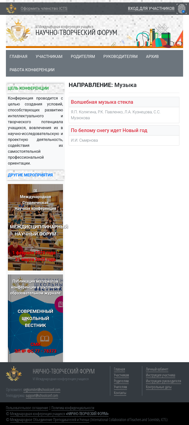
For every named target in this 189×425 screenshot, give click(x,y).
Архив (152, 56)
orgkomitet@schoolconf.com (41, 389)
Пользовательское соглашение (27, 407)
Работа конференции (32, 70)
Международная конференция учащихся (59, 413)
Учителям (120, 387)
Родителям (83, 56)
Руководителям (120, 56)
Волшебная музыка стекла (102, 102)
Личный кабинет (157, 369)
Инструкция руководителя (163, 381)
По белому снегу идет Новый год (109, 130)
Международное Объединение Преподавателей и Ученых (49, 419)
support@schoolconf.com (42, 395)
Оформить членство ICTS (44, 8)
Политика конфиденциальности (72, 407)
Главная (18, 56)
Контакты (120, 392)
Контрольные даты (159, 387)
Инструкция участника (160, 375)
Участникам (49, 56)
